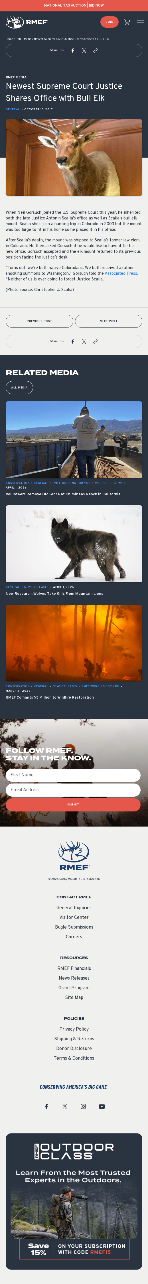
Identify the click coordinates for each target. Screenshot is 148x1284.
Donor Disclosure (74, 1049)
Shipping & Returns (74, 1039)
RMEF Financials (74, 969)
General (13, 109)
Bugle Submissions (74, 927)
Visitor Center (74, 918)
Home (9, 39)
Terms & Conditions (74, 1058)
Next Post (109, 321)
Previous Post (39, 321)
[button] (72, 50)
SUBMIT (73, 805)
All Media (19, 388)
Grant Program (74, 988)
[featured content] (74, 1201)
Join (109, 22)
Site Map (74, 998)
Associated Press (121, 273)
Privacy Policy (74, 1029)
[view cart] (127, 22)
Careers (74, 937)
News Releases (74, 978)
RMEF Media (23, 39)
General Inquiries (74, 908)
